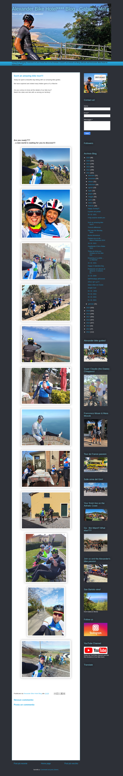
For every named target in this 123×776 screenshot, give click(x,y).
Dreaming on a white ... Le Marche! (96, 259)
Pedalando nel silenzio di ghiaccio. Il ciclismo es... (96, 271)
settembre (92, 184)
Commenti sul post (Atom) (49, 769)
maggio (91, 197)
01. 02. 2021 (92, 300)
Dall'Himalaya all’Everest (96, 279)
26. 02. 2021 (92, 214)
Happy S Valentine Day (96, 266)
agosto (90, 187)
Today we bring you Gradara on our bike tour (95, 253)
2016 (88, 320)
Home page (46, 763)
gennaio (91, 304)
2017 (88, 317)
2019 (88, 311)
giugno (90, 194)
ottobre (91, 181)
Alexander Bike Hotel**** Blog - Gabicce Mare (60, 9)
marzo (90, 203)
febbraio (91, 206)
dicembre (91, 175)
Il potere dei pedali (94, 211)
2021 (88, 173)
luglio (90, 191)
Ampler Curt (92, 288)
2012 (88, 332)
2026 (88, 158)
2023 (88, 167)
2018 (88, 314)
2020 (88, 308)
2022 (88, 170)
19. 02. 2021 (92, 243)
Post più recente (20, 763)
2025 (88, 161)
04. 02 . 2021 (92, 291)
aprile (90, 200)
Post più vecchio (71, 763)
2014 (88, 326)
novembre (92, 178)
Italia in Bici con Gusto (95, 285)
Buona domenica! (94, 235)
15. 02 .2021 (92, 263)
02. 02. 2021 (92, 297)
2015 (88, 323)
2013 (88, 329)
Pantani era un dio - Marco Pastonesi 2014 (96, 239)
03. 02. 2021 (92, 294)
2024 (88, 164)
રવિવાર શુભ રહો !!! (93, 282)
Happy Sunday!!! (93, 208)
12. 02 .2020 (92, 276)
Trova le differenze (94, 227)
